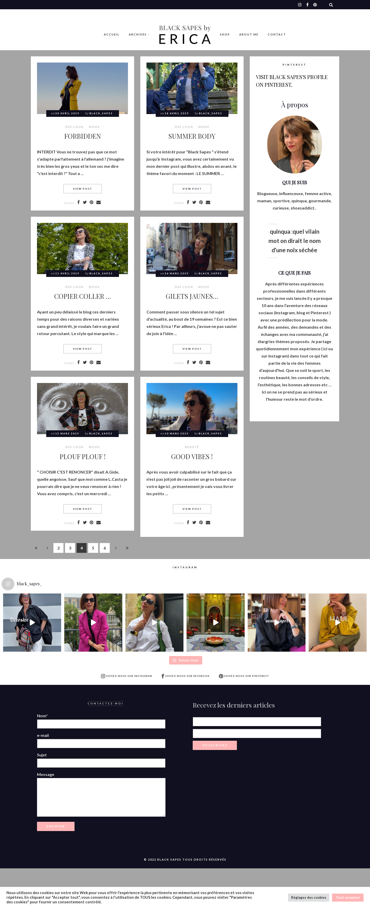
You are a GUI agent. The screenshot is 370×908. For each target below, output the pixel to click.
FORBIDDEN (82, 136)
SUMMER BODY (192, 136)
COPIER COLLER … (82, 296)
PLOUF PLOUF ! (83, 456)
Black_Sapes (101, 113)
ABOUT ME (248, 34)
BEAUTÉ (192, 447)
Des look (74, 126)
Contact (277, 34)
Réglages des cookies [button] (308, 897)
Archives (138, 34)
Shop (225, 34)
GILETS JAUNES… (192, 296)
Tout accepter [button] (348, 897)
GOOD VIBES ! (192, 456)
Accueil (111, 34)
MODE (94, 126)
